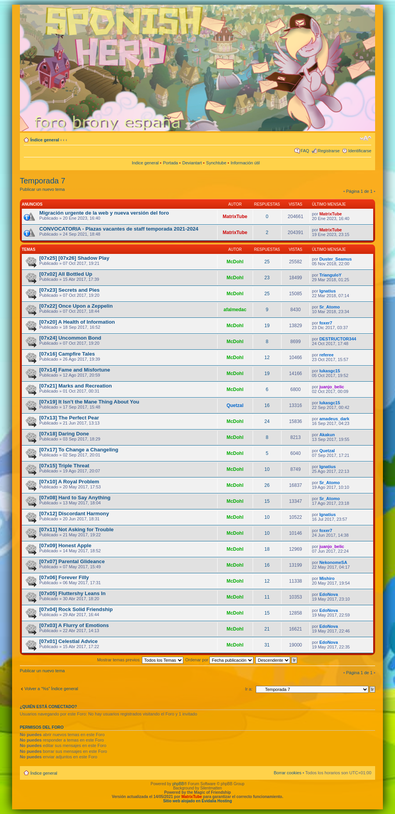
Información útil (245, 162)
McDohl (235, 261)
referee (326, 354)
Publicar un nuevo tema (42, 189)
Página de (359, 191)
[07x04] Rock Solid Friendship (76, 609)
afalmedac (234, 309)
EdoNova (328, 594)
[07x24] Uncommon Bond (70, 338)
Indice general (145, 162)
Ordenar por (219, 659)
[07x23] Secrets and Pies (69, 290)
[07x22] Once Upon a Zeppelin (76, 306)
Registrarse (329, 150)
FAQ (305, 150)
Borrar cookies (287, 772)
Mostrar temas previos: (140, 659)
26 (266, 485)
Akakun (327, 434)
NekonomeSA (333, 562)
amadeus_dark (334, 418)
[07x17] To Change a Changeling (79, 450)
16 (266, 405)
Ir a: (249, 689)
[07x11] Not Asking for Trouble (76, 529)
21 (266, 629)
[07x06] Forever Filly (64, 577)
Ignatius (327, 291)
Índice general (44, 139)
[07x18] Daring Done (64, 434)
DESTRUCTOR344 (337, 339)
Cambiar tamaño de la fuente (365, 138)
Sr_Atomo (329, 307)
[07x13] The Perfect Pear (69, 418)
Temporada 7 (43, 180)
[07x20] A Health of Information (77, 322)
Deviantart (192, 162)
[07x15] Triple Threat (64, 466)
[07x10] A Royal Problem (69, 482)
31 (266, 645)
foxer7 (325, 323)
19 (266, 325)
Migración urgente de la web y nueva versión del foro (104, 213)
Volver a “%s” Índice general (51, 688)
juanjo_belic (331, 386)
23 (266, 277)
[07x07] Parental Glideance (72, 561)
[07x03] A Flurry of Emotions (74, 625)
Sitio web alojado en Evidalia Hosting (197, 801)
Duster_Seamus (335, 259)
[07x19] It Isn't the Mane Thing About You (89, 402)
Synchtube (216, 162)
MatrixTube (235, 216)
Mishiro (327, 578)
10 (266, 469)
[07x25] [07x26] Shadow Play (74, 258)
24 (266, 421)
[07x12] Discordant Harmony (74, 513)
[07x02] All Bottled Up (65, 274)
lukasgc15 (329, 370)
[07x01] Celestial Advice (68, 641)
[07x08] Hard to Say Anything (75, 497)
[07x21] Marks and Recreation (75, 386)
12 (266, 357)
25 (266, 261)
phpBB (178, 784)
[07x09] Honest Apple (65, 545)
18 (266, 549)
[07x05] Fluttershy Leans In (72, 593)
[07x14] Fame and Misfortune (74, 370)
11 (266, 597)
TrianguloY (330, 275)
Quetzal (235, 405)
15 (266, 501)
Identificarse (359, 150)
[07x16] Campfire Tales (67, 354)
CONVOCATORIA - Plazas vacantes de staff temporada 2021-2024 (118, 229)
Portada (170, 162)
